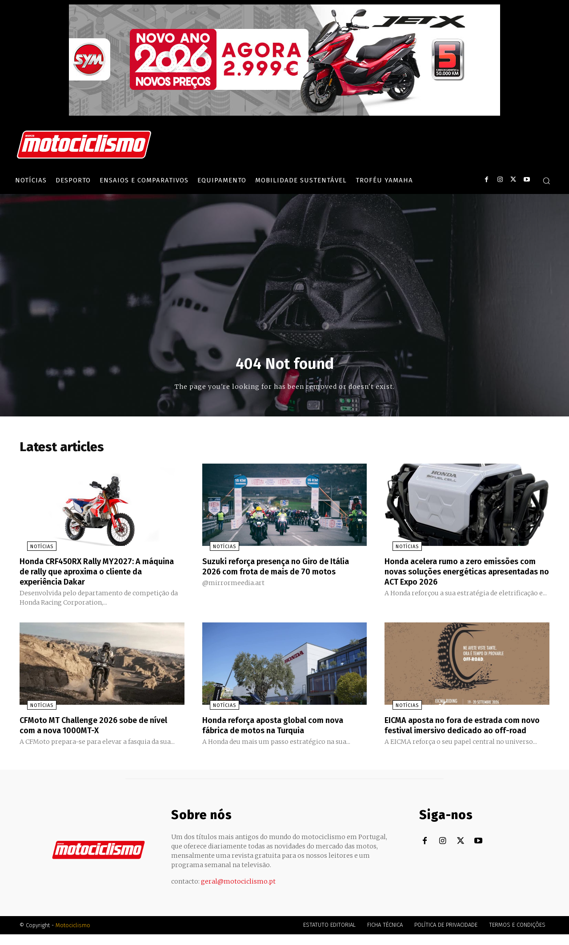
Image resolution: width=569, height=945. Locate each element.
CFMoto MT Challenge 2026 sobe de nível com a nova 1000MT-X (92, 726)
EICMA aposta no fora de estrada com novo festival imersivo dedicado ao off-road (465, 731)
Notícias (34, 550)
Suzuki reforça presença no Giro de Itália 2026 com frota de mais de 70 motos (274, 574)
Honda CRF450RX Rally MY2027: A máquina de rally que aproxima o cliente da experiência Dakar (101, 574)
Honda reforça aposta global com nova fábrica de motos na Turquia (281, 726)
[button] (546, 181)
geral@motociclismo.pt (238, 892)
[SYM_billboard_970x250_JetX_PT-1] (284, 113)
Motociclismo (73, 936)
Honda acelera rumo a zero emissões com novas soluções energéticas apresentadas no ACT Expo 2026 (460, 574)
